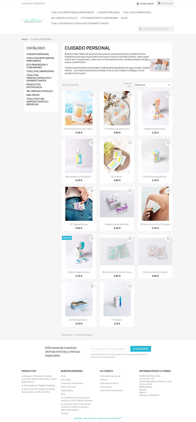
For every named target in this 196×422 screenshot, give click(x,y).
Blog (63, 394)
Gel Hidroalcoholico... (79, 319)
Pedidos (104, 379)
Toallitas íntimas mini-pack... (117, 224)
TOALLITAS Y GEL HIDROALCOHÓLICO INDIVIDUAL (37, 101)
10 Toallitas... (117, 319)
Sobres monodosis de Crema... (78, 128)
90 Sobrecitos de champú (155, 272)
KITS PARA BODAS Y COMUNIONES (99, 17)
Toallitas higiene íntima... (78, 272)
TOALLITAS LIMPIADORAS (137, 12)
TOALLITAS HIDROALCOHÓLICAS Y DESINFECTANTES (80, 23)
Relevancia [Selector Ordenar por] (153, 85)
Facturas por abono (109, 383)
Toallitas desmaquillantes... (155, 176)
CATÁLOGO (35, 48)
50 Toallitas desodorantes (117, 128)
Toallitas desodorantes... (155, 128)
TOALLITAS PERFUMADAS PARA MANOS (72, 12)
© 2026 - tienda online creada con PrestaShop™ (98, 418)
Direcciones (105, 386)
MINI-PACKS (33, 95)
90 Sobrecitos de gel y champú (155, 224)
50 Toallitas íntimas (79, 224)
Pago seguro (67, 390)
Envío (63, 376)
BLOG (124, 17)
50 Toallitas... (117, 176)
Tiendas (64, 413)
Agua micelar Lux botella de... (78, 176)
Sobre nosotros (68, 386)
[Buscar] (156, 29)
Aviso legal (66, 379)
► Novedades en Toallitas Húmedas (38, 385)
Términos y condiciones (72, 383)
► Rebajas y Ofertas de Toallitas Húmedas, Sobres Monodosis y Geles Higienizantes (39, 379)
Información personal (110, 376)
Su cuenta (106, 371)
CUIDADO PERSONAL (108, 12)
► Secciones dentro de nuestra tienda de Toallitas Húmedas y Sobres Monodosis (76, 407)
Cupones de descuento (111, 390)
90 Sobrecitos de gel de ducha (117, 272)
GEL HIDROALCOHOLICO (64, 17)
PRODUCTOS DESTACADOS (34, 86)
